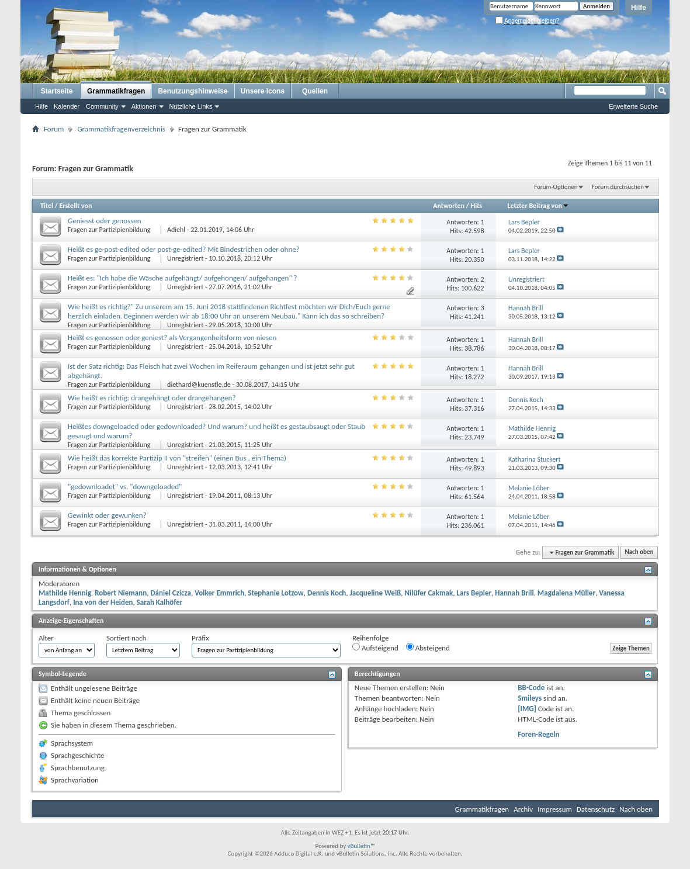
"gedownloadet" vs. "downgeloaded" (125, 486)
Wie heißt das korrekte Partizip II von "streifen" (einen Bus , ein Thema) (177, 457)
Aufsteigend (375, 647)
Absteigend (428, 647)
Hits (476, 206)
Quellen (315, 91)
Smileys (530, 698)
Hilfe (638, 8)
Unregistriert (185, 258)
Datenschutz (596, 809)
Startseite (57, 91)
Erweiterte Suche (633, 106)
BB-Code (531, 687)
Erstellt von (75, 206)
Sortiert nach (126, 637)
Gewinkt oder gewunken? (107, 515)
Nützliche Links (191, 106)
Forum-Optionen (555, 187)
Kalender (66, 106)
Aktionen (144, 106)
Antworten (448, 206)
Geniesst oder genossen (104, 220)
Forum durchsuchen (618, 187)
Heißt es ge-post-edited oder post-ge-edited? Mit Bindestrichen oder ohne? (184, 249)
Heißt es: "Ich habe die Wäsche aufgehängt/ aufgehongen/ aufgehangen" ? (182, 277)
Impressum (555, 809)
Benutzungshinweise (192, 91)
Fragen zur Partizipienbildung (110, 230)
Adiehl (176, 230)
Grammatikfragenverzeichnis (121, 128)
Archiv (523, 809)
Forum (54, 128)
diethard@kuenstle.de (199, 384)
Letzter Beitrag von (538, 206)
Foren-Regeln (538, 734)
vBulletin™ (361, 846)
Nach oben (639, 552)
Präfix (200, 637)
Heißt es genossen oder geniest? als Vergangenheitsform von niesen (172, 337)
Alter (46, 637)
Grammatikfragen (116, 91)
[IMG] (527, 708)
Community (102, 106)
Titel (46, 206)
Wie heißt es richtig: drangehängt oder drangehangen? (151, 397)
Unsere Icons (263, 91)
